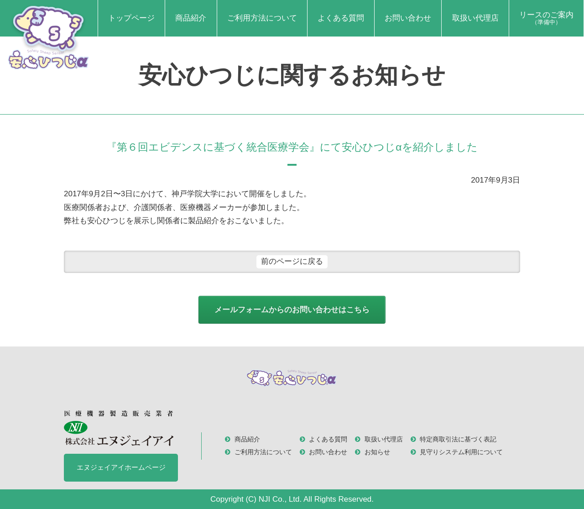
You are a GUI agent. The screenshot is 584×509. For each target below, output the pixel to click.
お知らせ (377, 452)
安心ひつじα (49, 36)
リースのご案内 (546, 18)
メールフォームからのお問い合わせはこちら (292, 309)
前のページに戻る (292, 261)
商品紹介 (190, 18)
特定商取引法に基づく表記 (458, 439)
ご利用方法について (262, 18)
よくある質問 (341, 18)
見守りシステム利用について (461, 452)
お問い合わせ (408, 18)
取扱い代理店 (475, 18)
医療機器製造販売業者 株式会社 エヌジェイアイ (118, 428)
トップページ (131, 18)
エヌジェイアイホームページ (121, 467)
